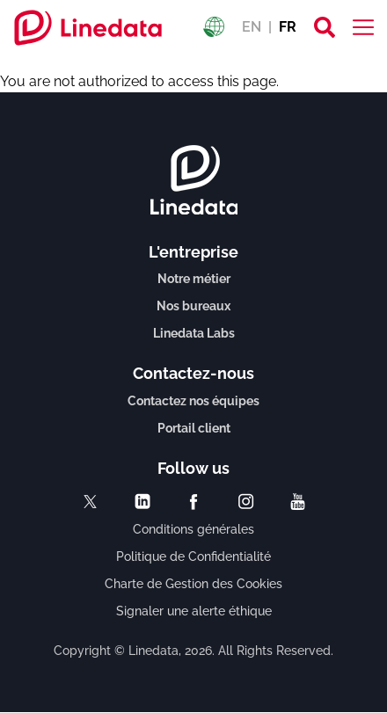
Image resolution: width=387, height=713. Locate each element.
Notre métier (193, 279)
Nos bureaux (193, 306)
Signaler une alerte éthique (194, 611)
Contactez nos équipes (193, 401)
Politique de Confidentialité (193, 556)
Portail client (193, 428)
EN (251, 26)
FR (287, 26)
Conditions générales (193, 529)
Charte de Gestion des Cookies (193, 584)
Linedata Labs (194, 333)
